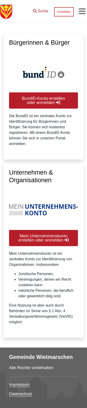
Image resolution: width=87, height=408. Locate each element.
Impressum (19, 384)
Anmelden (64, 11)
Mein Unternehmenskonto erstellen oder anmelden (43, 238)
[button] (41, 10)
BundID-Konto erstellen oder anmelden (43, 100)
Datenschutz (20, 394)
